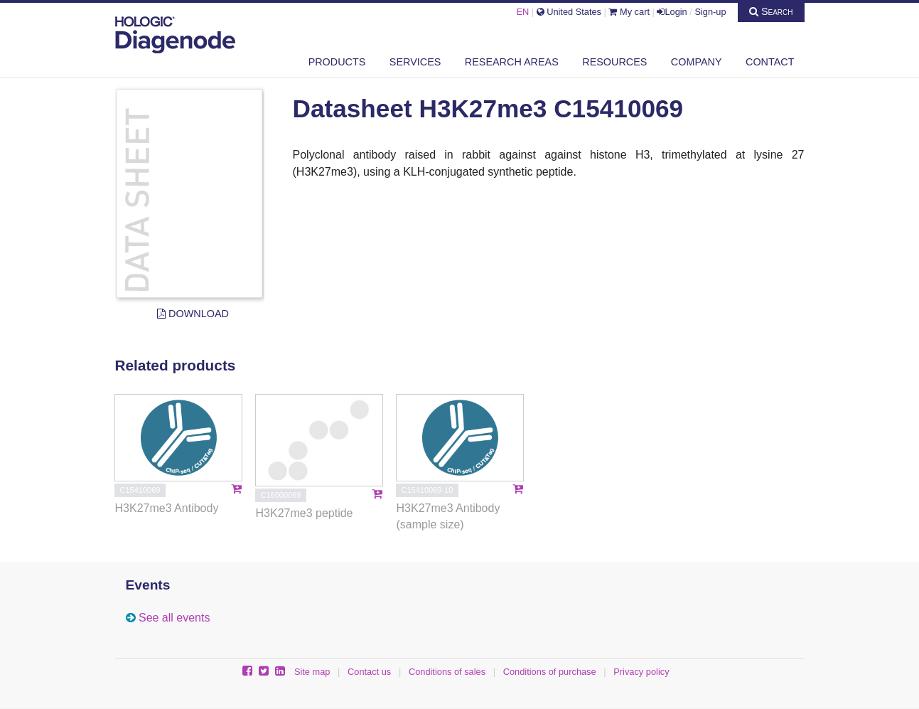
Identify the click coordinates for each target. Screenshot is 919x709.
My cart (629, 11)
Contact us (369, 671)
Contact (770, 62)
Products (337, 62)
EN (522, 11)
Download (193, 313)
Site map (312, 671)
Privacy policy (641, 671)
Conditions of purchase (549, 671)
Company (696, 62)
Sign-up (710, 11)
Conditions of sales (447, 671)
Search (771, 11)
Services (415, 62)
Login (672, 11)
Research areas (512, 62)
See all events (174, 618)
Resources (614, 62)
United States (569, 11)
